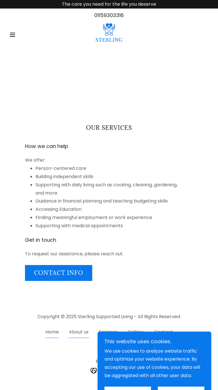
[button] (22, 34)
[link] (109, 33)
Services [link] (108, 332)
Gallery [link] (136, 332)
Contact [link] (163, 332)
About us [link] (79, 332)
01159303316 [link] (109, 15)
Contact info (58, 273)
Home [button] (52, 332)
